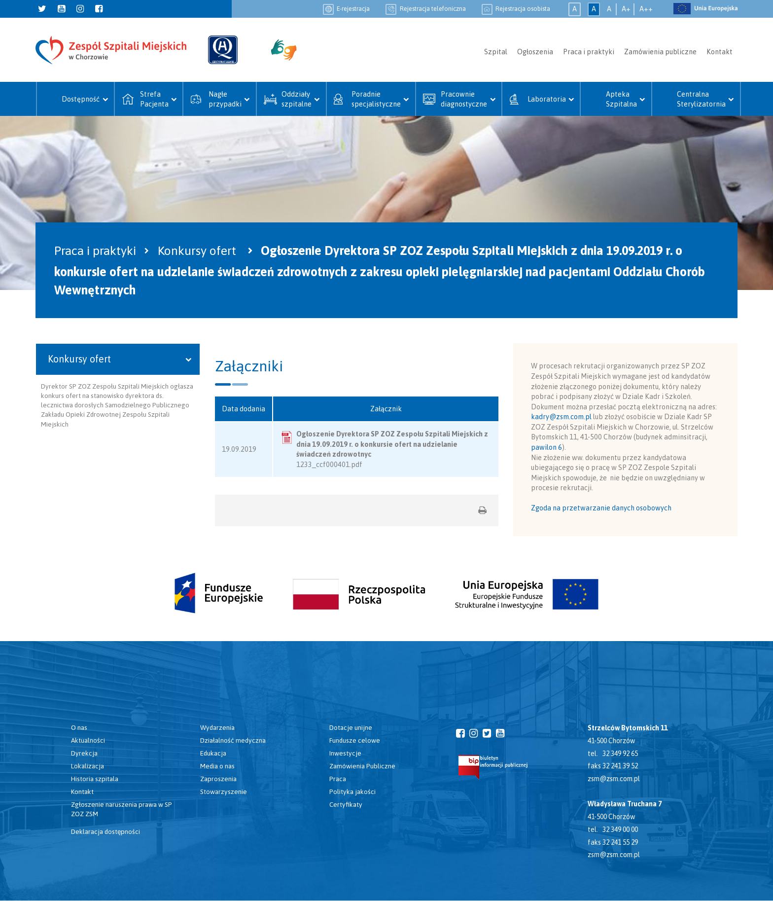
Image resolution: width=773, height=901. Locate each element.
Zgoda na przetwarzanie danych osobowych (601, 508)
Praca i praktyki (588, 52)
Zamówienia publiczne (660, 52)
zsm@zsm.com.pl (614, 779)
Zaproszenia (218, 779)
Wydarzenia (217, 727)
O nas (79, 727)
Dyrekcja (84, 753)
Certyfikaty (345, 804)
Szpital (495, 52)
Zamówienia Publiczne (362, 766)
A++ (646, 9)
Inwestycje (345, 753)
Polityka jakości (352, 791)
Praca (337, 779)
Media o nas (217, 766)
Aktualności (88, 740)
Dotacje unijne (350, 727)
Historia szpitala (94, 779)
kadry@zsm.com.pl (561, 417)
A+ (626, 9)
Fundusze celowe (354, 740)
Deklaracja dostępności (105, 831)
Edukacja (213, 753)
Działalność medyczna (233, 740)
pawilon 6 (546, 447)
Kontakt (719, 52)
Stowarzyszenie (223, 791)
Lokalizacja (87, 766)
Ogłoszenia (535, 52)
